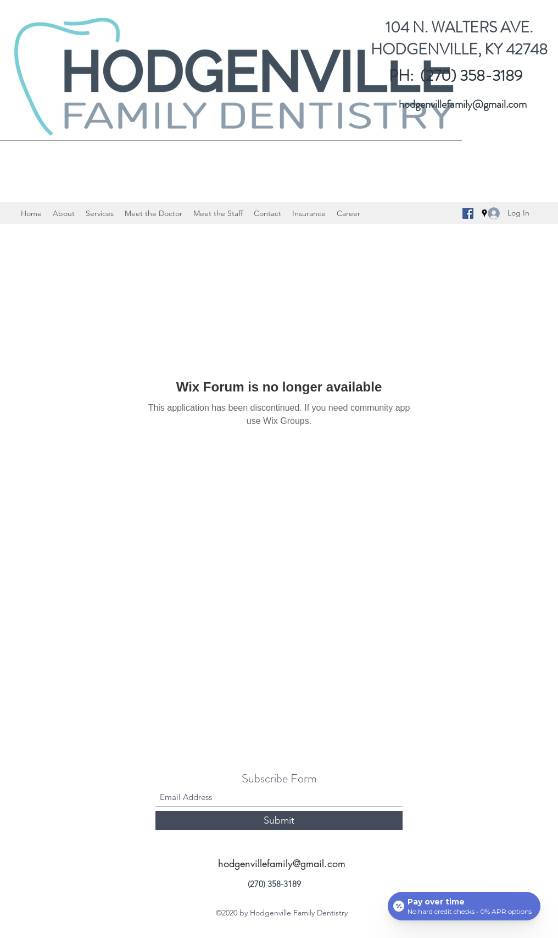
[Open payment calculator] (464, 906)
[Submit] (279, 820)
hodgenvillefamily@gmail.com (463, 104)
